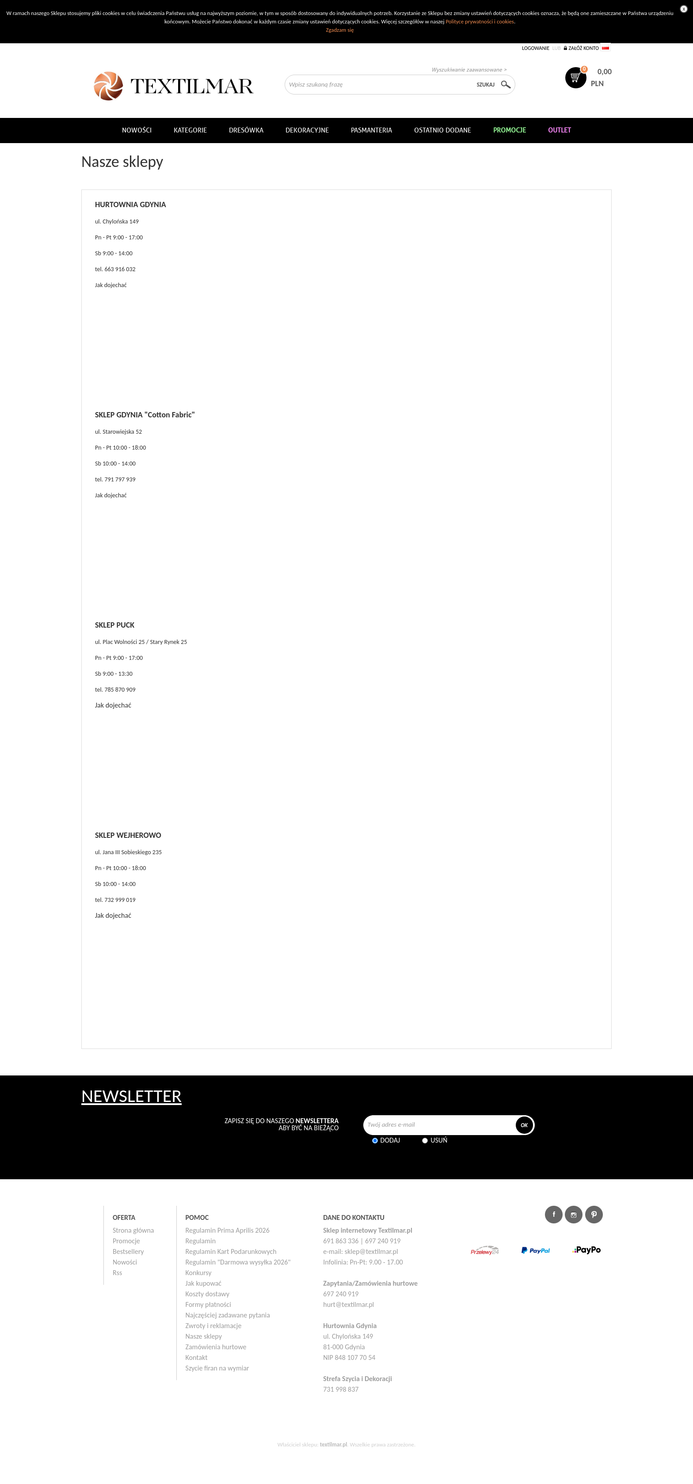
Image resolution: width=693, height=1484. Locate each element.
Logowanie (535, 48)
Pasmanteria (371, 130)
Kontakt (197, 1357)
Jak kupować (204, 1283)
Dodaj (390, 1140)
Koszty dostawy (208, 1294)
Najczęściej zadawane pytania (228, 1315)
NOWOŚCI (137, 130)
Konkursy (199, 1272)
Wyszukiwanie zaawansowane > (468, 69)
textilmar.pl (333, 1444)
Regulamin (201, 1241)
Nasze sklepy (204, 1336)
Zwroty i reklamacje (214, 1325)
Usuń (438, 1140)
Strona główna (133, 1230)
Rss (117, 1272)
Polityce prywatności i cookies (480, 21)
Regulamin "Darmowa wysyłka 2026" (238, 1262)
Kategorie (190, 130)
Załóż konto (583, 48)
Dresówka (246, 130)
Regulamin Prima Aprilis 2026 (228, 1230)
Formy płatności (208, 1304)
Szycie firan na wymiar (217, 1368)
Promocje (126, 1241)
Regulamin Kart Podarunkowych (231, 1251)
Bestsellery (128, 1251)
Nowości (125, 1262)
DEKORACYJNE (307, 130)
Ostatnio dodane (442, 130)
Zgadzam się (340, 29)
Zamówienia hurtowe (216, 1347)
